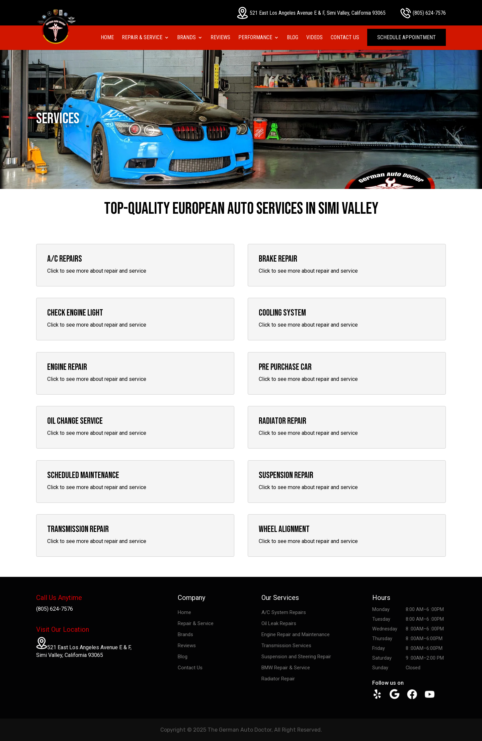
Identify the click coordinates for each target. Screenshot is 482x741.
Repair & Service (142, 38)
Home (107, 38)
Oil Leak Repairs (278, 623)
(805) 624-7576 (423, 13)
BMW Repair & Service (285, 668)
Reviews (220, 38)
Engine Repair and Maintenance (295, 634)
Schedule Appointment (406, 37)
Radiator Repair (278, 679)
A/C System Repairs (283, 612)
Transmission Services (286, 646)
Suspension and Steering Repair (296, 657)
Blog (292, 38)
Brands (186, 38)
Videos (314, 38)
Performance (255, 38)
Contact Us (345, 38)
